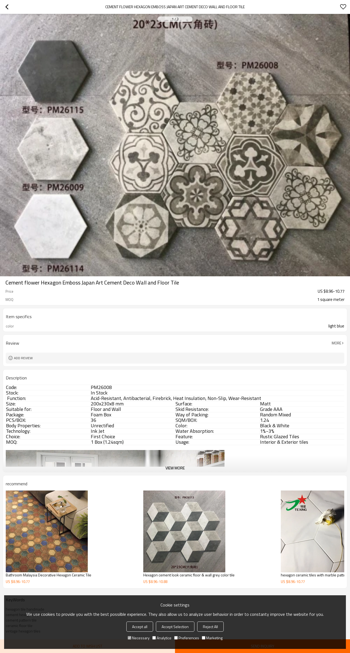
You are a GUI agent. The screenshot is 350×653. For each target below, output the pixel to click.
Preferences (186, 638)
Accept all (139, 626)
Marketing (212, 638)
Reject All (210, 626)
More (336, 343)
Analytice (161, 638)
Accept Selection (175, 626)
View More (175, 468)
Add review (23, 358)
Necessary (139, 638)
